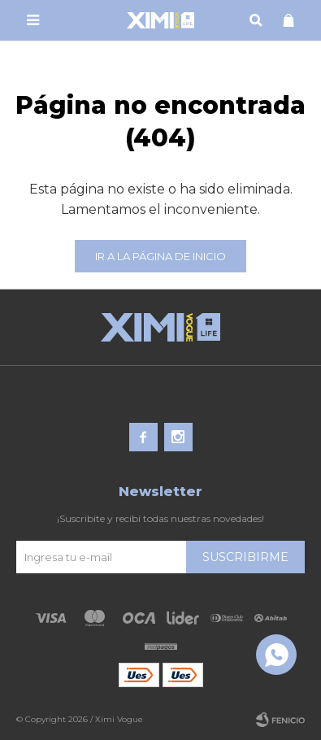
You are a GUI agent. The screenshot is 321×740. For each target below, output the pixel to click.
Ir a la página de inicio (160, 256)
